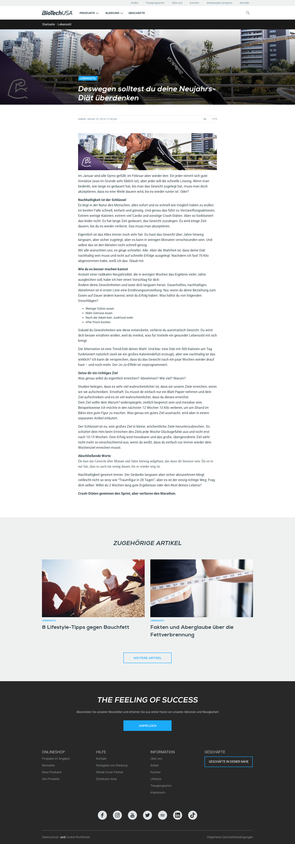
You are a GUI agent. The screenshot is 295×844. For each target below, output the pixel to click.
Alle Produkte (50, 779)
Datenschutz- (51, 837)
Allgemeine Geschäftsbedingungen (230, 837)
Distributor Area (106, 779)
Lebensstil (64, 24)
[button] (89, 13)
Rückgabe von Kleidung (111, 765)
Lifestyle (155, 779)
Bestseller (48, 765)
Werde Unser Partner (109, 772)
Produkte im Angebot (56, 758)
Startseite (48, 24)
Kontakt (244, 2)
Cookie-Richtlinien (78, 837)
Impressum (157, 792)
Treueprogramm (155, 2)
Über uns (177, 2)
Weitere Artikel (147, 658)
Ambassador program (219, 2)
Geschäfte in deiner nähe (229, 761)
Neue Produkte (51, 772)
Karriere (194, 2)
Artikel (134, 2)
